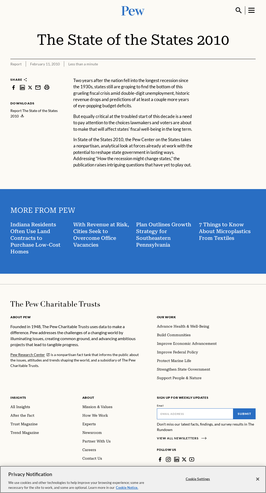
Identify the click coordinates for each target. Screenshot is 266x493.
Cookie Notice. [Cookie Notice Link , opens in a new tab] (127, 487)
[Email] (195, 413)
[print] (47, 87)
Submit (244, 414)
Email (160, 405)
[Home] (55, 304)
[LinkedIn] (177, 459)
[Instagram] (168, 459)
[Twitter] (184, 459)
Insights (18, 398)
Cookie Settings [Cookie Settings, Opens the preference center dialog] (198, 479)
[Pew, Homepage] (133, 10)
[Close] (257, 479)
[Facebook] (160, 459)
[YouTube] (192, 459)
